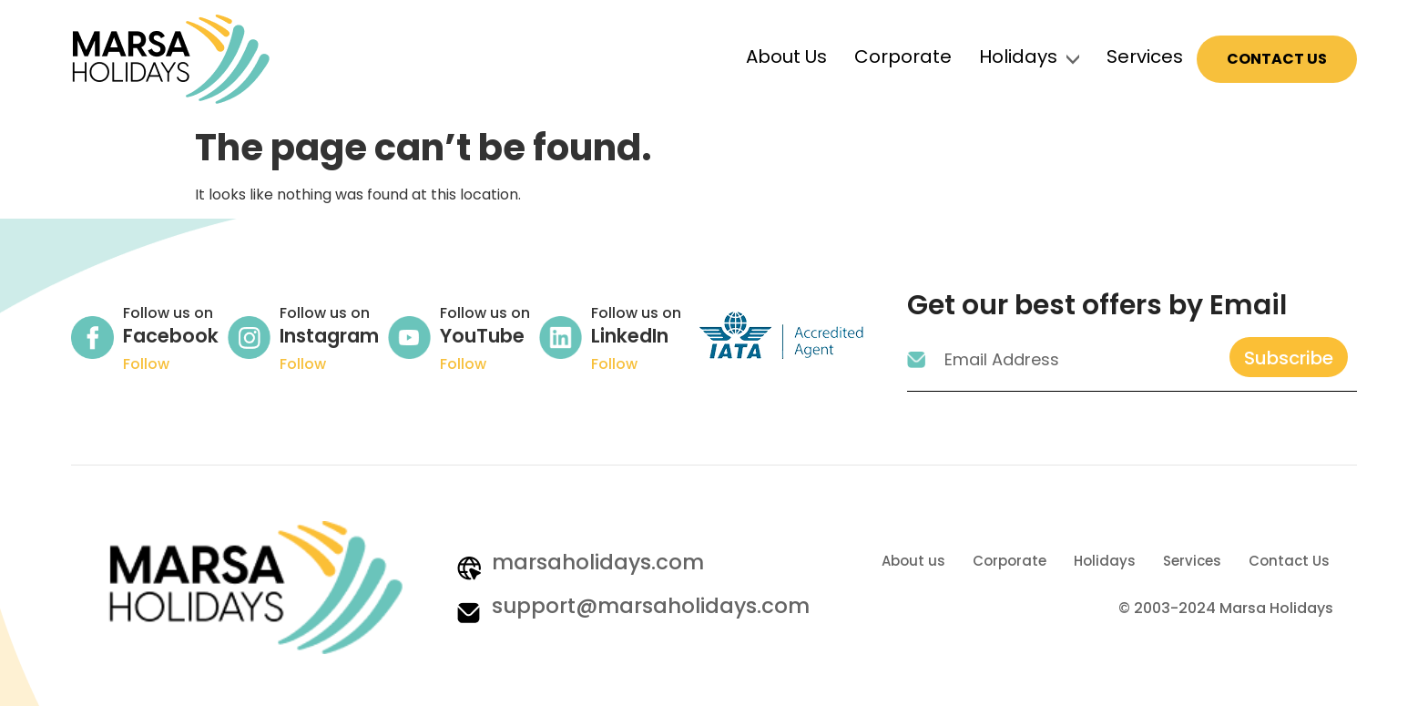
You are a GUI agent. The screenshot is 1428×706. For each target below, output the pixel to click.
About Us (786, 56)
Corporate (903, 56)
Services (1145, 56)
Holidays (1018, 56)
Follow (146, 363)
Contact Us (1277, 58)
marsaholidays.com (598, 562)
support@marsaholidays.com (651, 605)
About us (913, 560)
